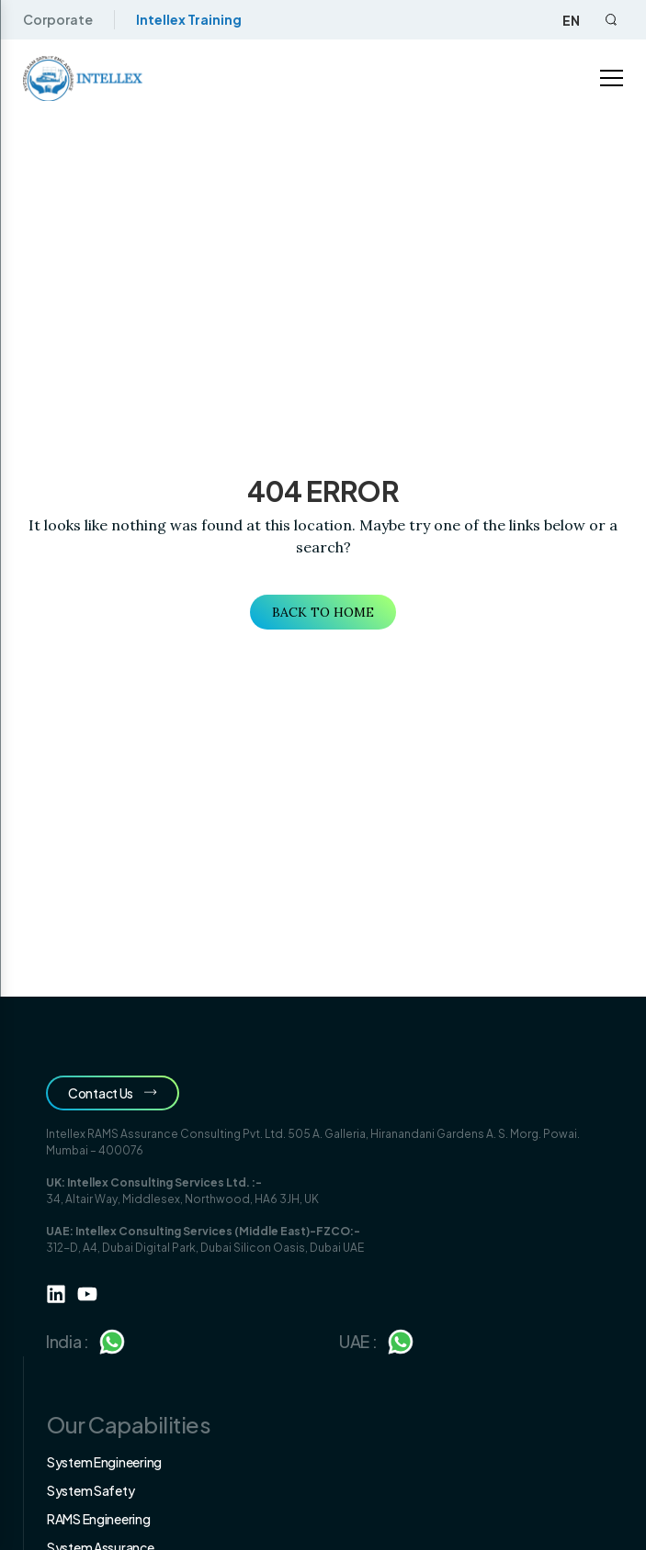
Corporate (58, 19)
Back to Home (323, 612)
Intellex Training (189, 19)
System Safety (90, 1490)
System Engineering (104, 1462)
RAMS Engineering (99, 1519)
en (571, 20)
